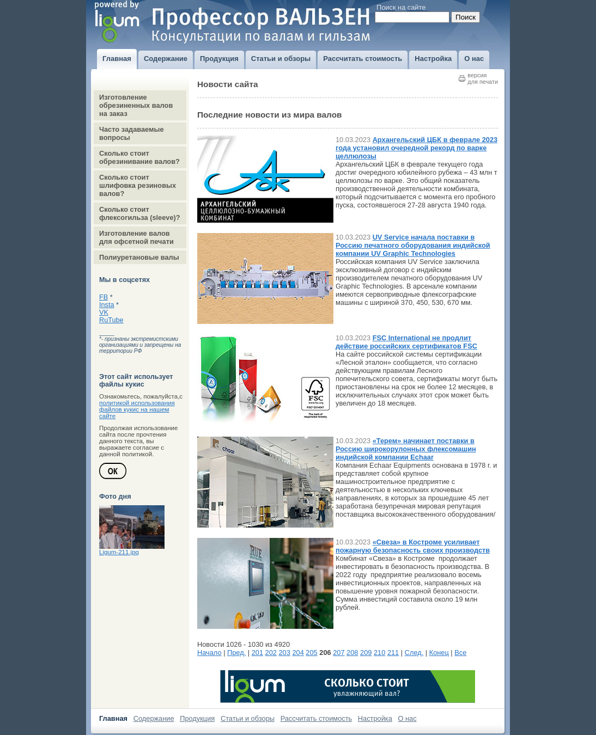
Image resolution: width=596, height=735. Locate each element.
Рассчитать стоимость (316, 718)
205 (311, 652)
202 (271, 652)
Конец (439, 652)
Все (460, 652)
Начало (209, 652)
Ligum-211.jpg (119, 552)
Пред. (236, 652)
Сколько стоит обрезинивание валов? (139, 157)
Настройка (375, 718)
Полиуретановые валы (139, 257)
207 (338, 652)
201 (257, 652)
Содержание (153, 718)
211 (393, 652)
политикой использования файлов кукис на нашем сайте (137, 409)
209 (366, 652)
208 (352, 652)
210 (379, 652)
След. (414, 652)
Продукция (197, 718)
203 (284, 652)
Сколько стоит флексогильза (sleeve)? (139, 213)
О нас (407, 718)
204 (297, 652)
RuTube (111, 320)
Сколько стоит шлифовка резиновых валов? (137, 185)
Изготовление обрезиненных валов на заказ (136, 105)
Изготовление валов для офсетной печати (136, 237)
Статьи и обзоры (248, 718)
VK (103, 312)
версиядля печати (482, 78)
